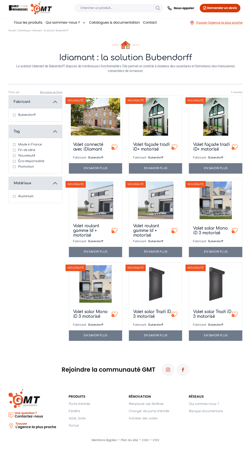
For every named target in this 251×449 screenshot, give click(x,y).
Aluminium (26, 196)
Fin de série (26, 150)
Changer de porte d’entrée (149, 411)
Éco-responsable (31, 161)
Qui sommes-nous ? (66, 22)
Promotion (26, 166)
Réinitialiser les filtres (51, 92)
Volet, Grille (77, 418)
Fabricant (22, 102)
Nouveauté (26, 155)
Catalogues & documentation (114, 22)
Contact (150, 22)
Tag (17, 131)
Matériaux (22, 183)
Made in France (30, 144)
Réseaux (196, 396)
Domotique (24, 30)
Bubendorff (27, 115)
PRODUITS (77, 396)
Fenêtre (74, 411)
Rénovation (140, 396)
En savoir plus (95, 168)
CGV (156, 440)
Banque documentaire (206, 411)
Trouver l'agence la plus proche (216, 22)
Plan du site (129, 440)
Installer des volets (143, 418)
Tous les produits (28, 22)
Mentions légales (104, 440)
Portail (74, 425)
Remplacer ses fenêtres (146, 404)
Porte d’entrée (79, 404)
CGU (145, 440)
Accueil (12, 30)
